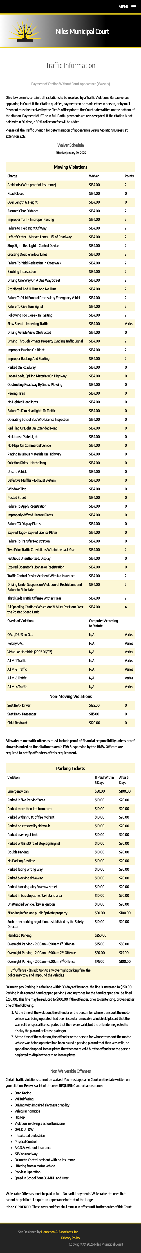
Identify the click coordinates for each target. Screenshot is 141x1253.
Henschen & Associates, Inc (59, 1232)
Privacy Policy (70, 1238)
